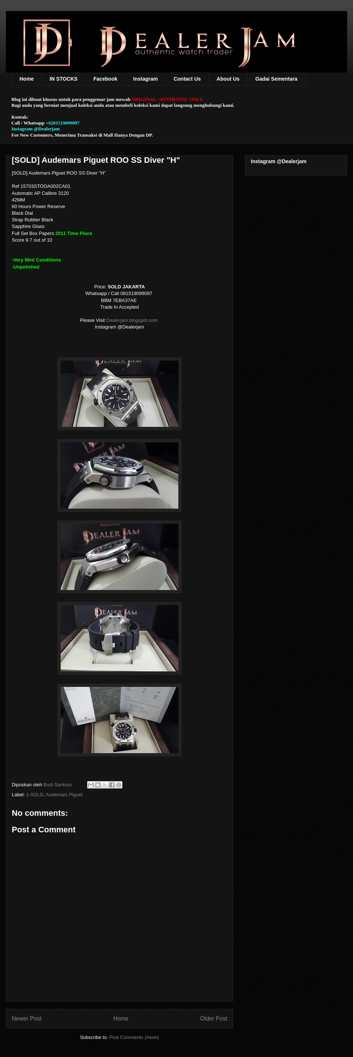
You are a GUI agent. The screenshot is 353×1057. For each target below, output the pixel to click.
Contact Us (187, 79)
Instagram (145, 79)
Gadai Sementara (276, 79)
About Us (228, 79)
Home (26, 79)
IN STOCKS (64, 79)
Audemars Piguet (64, 794)
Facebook (105, 79)
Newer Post (27, 1018)
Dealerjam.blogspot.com (132, 320)
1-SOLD (34, 794)
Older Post (213, 1018)
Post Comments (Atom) (134, 1037)
